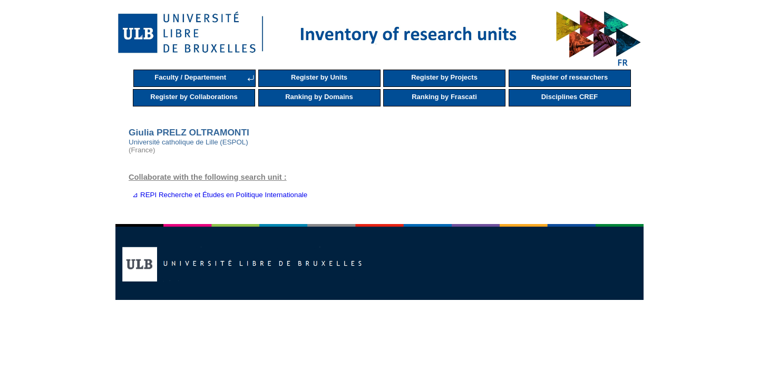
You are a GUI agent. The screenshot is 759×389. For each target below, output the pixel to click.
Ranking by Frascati (444, 97)
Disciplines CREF (569, 97)
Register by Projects (444, 77)
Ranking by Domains (319, 97)
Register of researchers (569, 77)
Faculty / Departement (190, 77)
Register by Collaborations (193, 97)
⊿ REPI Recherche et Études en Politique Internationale (218, 195)
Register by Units (319, 77)
